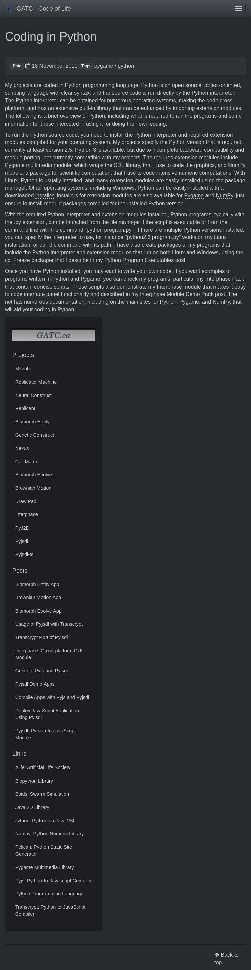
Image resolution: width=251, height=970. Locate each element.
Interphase (169, 287)
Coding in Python (51, 37)
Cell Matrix (26, 461)
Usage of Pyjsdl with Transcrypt (49, 624)
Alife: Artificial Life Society (43, 767)
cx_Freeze (17, 260)
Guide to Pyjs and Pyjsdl (41, 670)
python (126, 66)
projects (23, 85)
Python (73, 85)
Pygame (15, 165)
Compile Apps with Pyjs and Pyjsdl (52, 697)
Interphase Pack (224, 279)
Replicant (25, 408)
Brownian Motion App (38, 597)
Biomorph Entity (32, 421)
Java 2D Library (32, 807)
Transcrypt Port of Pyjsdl (41, 637)
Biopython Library (34, 781)
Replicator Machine (36, 382)
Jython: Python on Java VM (44, 820)
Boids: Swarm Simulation (42, 794)
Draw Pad (25, 501)
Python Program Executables (139, 260)
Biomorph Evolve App (38, 611)
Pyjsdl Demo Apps (35, 684)
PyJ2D (22, 528)
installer (44, 195)
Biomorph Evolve (33, 474)
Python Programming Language (49, 893)
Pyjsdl (21, 541)
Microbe (23, 368)
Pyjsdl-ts (24, 554)
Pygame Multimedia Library (44, 867)
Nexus (22, 448)
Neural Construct (33, 395)
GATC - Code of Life (38, 9)
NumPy (236, 165)
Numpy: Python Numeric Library (49, 833)
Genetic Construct (34, 435)
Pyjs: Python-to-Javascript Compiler (53, 880)
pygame (103, 66)
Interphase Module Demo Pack (177, 294)
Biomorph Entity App (37, 584)
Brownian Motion (33, 488)
